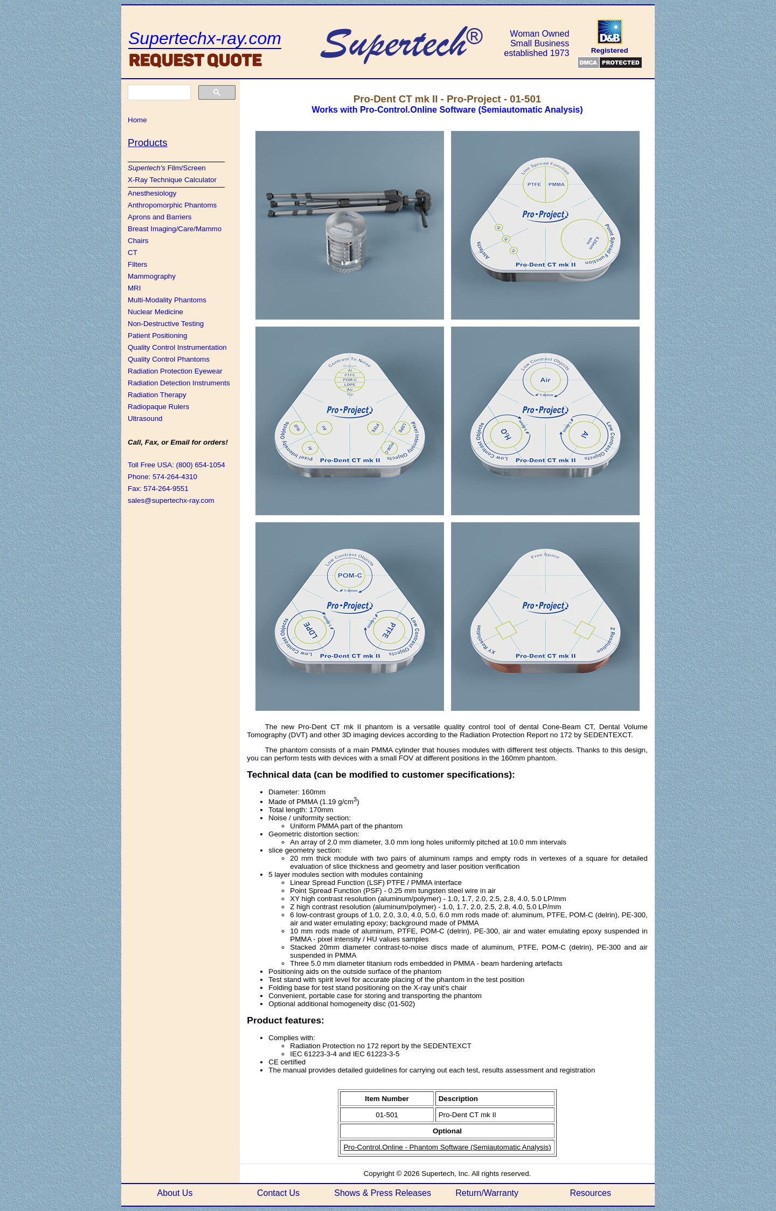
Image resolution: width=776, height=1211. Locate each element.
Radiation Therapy (157, 395)
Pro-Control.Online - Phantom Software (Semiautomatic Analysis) (447, 1147)
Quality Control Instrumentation (177, 347)
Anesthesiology (152, 193)
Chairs (138, 241)
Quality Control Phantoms (169, 359)
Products (148, 142)
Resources (590, 1193)
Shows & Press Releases (382, 1193)
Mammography (152, 276)
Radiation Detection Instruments (179, 383)
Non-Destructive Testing (166, 324)
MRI (134, 288)
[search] (158, 93)
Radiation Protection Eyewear (175, 371)
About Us (175, 1193)
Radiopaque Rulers (158, 407)
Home (137, 120)
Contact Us (278, 1193)
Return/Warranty (486, 1193)
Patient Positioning (157, 335)
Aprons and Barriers (160, 217)
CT (132, 252)
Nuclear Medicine (155, 312)
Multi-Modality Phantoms (167, 300)
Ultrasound (145, 418)
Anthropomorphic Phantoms (172, 205)
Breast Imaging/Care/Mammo (174, 229)
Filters (137, 264)
